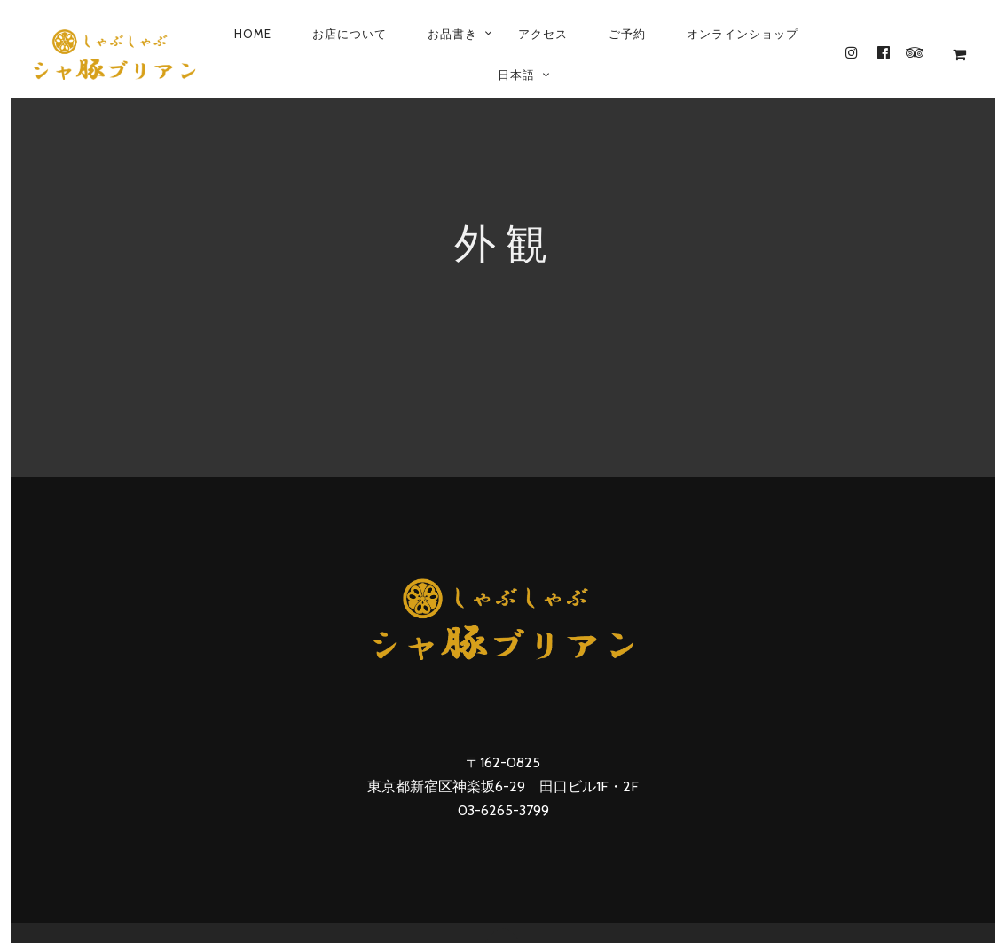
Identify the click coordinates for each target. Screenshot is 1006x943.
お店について (349, 34)
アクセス (543, 34)
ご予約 (627, 34)
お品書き (452, 34)
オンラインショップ (742, 34)
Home (252, 34)
